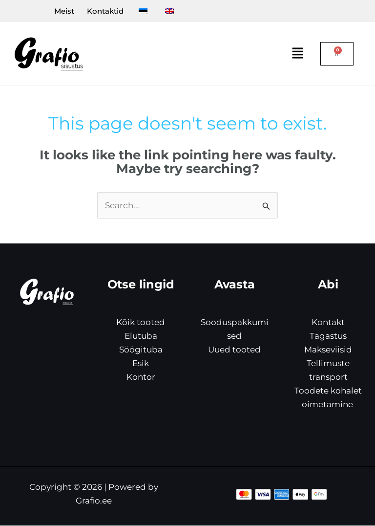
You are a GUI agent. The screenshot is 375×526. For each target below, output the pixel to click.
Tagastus (328, 336)
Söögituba (141, 350)
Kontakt (328, 322)
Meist (53, 11)
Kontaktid (99, 11)
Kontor (140, 377)
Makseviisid (328, 350)
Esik (140, 364)
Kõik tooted (140, 322)
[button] (298, 54)
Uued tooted (234, 350)
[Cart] (337, 54)
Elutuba (141, 336)
